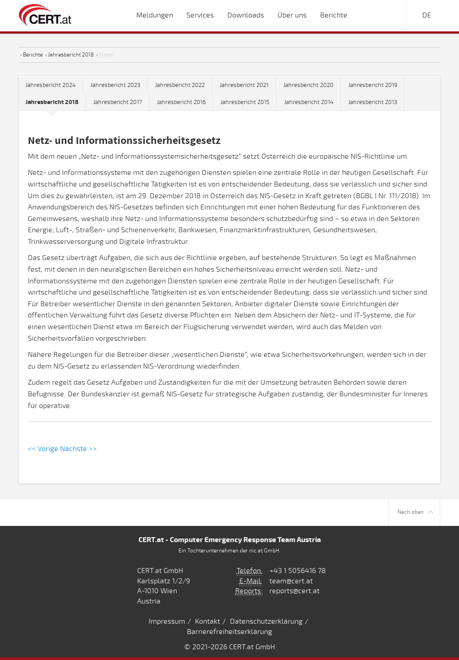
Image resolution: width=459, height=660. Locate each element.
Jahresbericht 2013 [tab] (372, 102)
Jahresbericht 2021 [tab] (244, 85)
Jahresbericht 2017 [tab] (117, 102)
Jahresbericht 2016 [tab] (181, 102)
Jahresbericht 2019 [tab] (372, 85)
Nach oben (415, 512)
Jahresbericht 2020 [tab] (308, 85)
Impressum (167, 621)
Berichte (33, 55)
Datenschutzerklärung (266, 621)
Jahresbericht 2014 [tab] (308, 102)
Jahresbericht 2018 (71, 55)
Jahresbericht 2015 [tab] (245, 102)
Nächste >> (78, 448)
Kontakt (207, 621)
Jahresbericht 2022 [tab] (180, 85)
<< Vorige (43, 448)
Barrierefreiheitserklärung (229, 631)
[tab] (52, 102)
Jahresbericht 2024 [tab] (51, 85)
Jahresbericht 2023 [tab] (115, 85)
